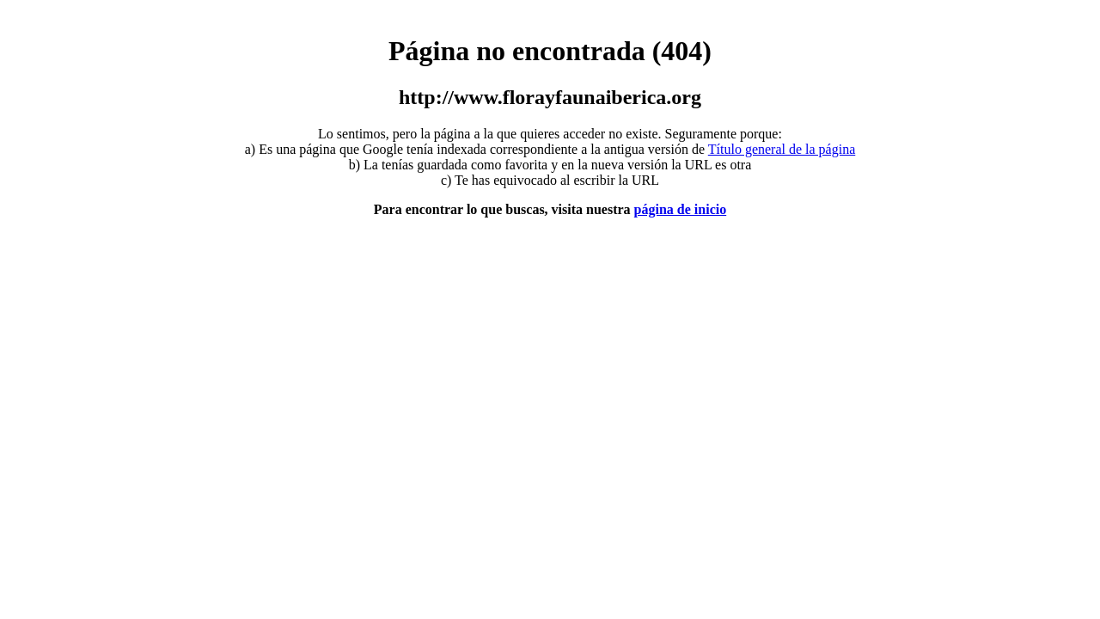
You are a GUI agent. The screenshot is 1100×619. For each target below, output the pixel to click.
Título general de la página (781, 149)
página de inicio (680, 209)
